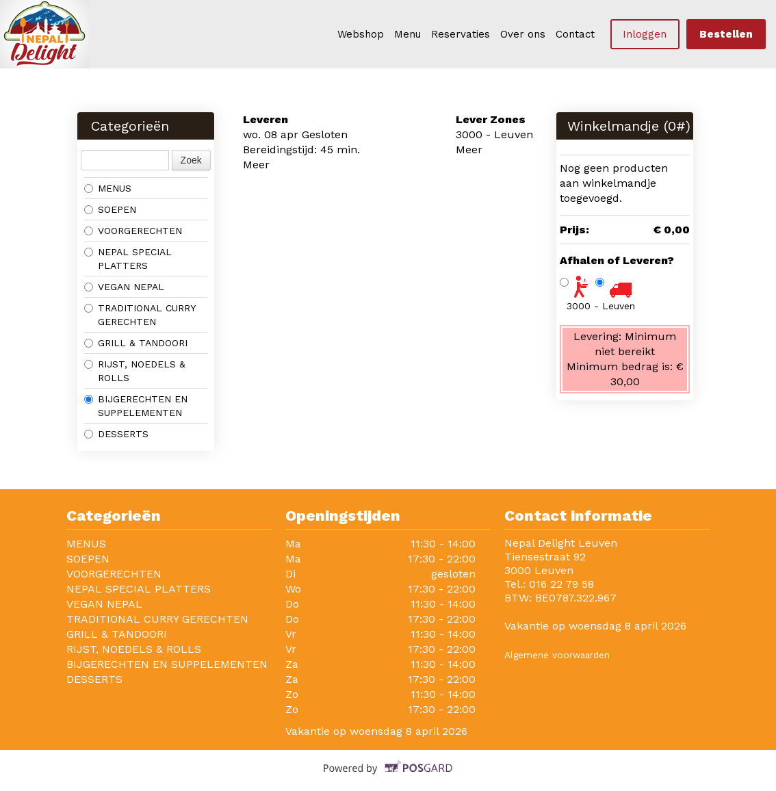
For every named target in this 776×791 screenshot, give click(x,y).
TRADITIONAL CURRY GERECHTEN (140, 314)
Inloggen (645, 34)
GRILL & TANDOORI (135, 342)
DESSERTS (116, 433)
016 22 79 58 (561, 584)
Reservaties (460, 34)
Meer (256, 164)
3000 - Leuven (601, 305)
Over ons (522, 34)
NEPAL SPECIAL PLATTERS (128, 258)
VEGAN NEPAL (124, 286)
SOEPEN (110, 209)
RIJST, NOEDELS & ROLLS (134, 371)
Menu (407, 34)
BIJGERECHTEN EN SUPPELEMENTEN (135, 405)
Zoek (191, 160)
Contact (575, 34)
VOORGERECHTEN (133, 230)
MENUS (107, 188)
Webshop (360, 34)
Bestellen (726, 34)
